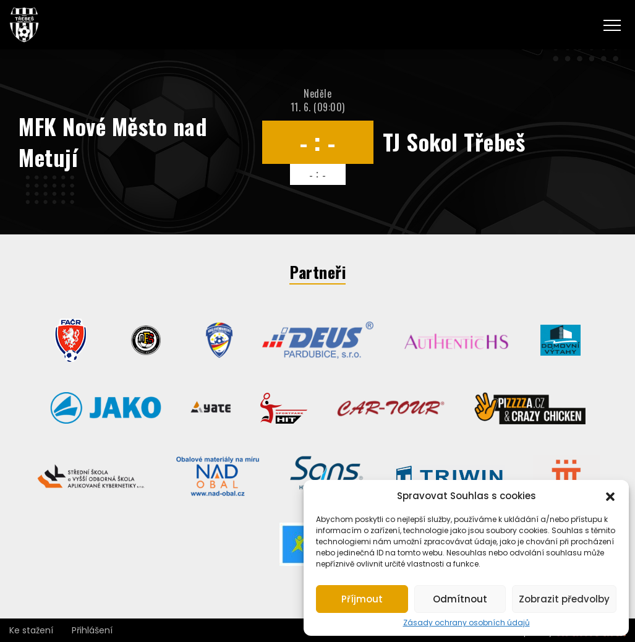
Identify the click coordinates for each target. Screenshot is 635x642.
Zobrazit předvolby (564, 599)
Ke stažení (31, 630)
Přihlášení (92, 630)
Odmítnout (460, 599)
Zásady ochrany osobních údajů (466, 623)
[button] (610, 495)
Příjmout (362, 599)
